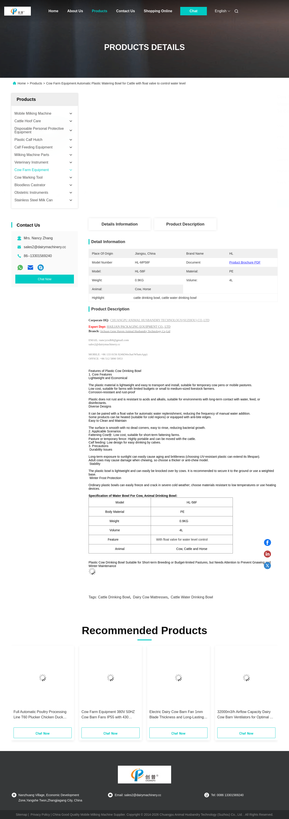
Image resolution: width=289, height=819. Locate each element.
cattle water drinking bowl (192, 597)
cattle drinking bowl (114, 597)
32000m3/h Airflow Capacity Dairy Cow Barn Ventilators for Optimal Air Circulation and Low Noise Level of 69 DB (245, 715)
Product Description (185, 224)
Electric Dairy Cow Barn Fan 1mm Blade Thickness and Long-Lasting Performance (176, 715)
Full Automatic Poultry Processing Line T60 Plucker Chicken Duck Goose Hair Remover (40, 715)
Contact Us (125, 11)
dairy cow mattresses (150, 597)
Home (53, 11)
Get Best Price (207, 203)
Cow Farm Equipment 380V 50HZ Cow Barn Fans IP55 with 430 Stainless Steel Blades (108, 715)
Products (99, 11)
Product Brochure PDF (245, 262)
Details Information (119, 224)
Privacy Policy (40, 814)
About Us (75, 11)
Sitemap (21, 814)
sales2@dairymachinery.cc (45, 247)
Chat (194, 11)
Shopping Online (158, 11)
